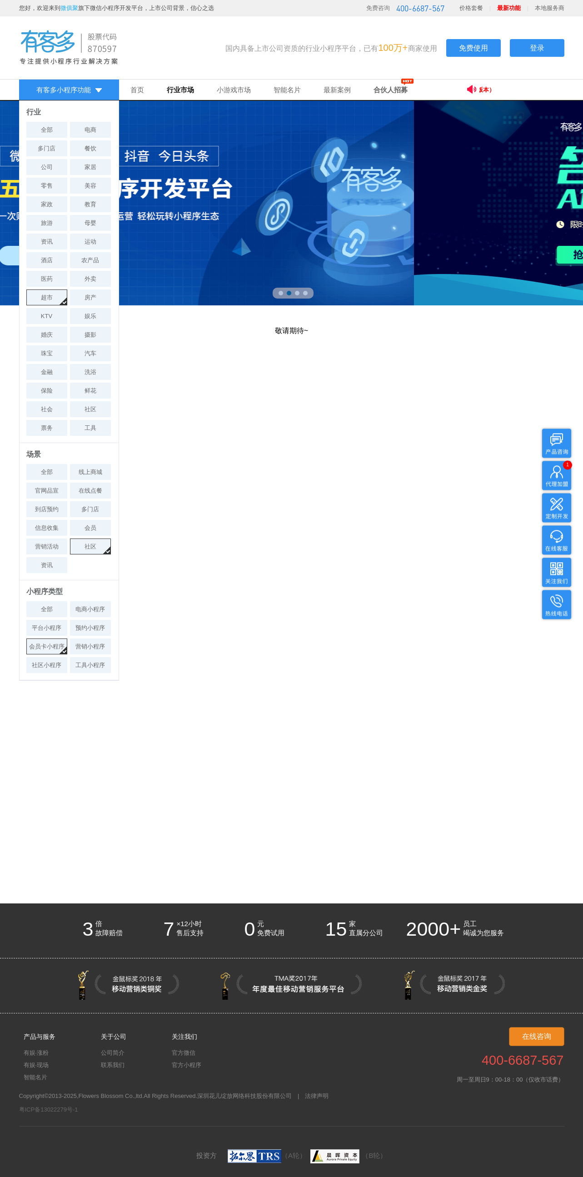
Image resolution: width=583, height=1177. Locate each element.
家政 (47, 204)
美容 (90, 185)
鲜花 (90, 390)
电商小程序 (90, 609)
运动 (90, 241)
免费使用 (473, 48)
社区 (90, 409)
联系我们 (113, 1065)
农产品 (90, 260)
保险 (47, 390)
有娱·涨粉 (36, 1052)
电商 (90, 129)
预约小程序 (90, 627)
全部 (47, 129)
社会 (47, 409)
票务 (47, 427)
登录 (537, 48)
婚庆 (47, 334)
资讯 (47, 241)
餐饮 (90, 148)
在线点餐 (90, 490)
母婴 (90, 222)
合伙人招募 (391, 90)
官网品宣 (47, 490)
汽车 (90, 353)
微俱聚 (69, 8)
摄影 (90, 334)
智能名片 (287, 90)
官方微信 (183, 1052)
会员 (90, 527)
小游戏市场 (234, 90)
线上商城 (90, 472)
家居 (90, 167)
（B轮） (347, 1155)
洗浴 (90, 372)
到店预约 (47, 509)
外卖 (90, 278)
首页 (137, 90)
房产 (90, 297)
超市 (47, 297)
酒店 (47, 260)
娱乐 (90, 316)
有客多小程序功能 (69, 90)
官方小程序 (186, 1065)
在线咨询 (536, 1036)
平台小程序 (46, 627)
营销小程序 (90, 646)
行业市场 (180, 90)
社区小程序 (46, 665)
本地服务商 (549, 8)
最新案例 (337, 90)
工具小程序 (90, 665)
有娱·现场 (36, 1065)
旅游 (47, 222)
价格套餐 (471, 8)
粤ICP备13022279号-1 (48, 1109)
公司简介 (113, 1052)
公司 (47, 167)
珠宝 (47, 353)
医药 (47, 278)
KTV (46, 316)
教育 (90, 204)
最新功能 (509, 8)
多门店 (46, 148)
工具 (90, 427)
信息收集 (47, 527)
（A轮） (267, 1155)
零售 (47, 185)
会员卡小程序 (47, 646)
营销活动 (47, 546)
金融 (47, 372)
